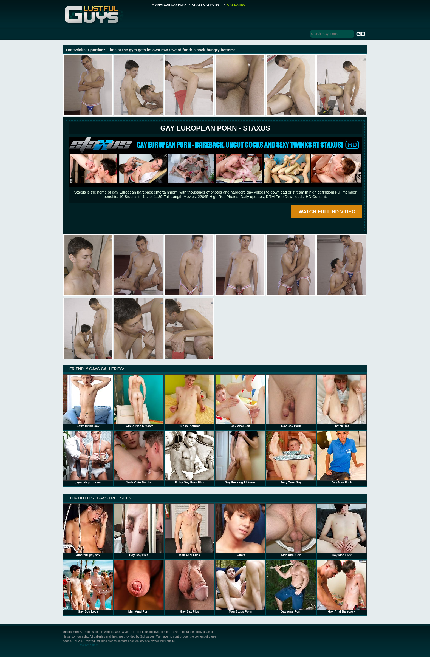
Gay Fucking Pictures (240, 457)
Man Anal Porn (139, 586)
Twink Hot (342, 400)
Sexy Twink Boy (88, 400)
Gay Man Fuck (342, 457)
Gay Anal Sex (240, 400)
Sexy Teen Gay (291, 457)
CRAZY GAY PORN (205, 4)
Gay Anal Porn (291, 586)
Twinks (240, 530)
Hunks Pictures (189, 400)
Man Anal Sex (291, 530)
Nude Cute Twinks (139, 457)
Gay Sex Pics (189, 586)
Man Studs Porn (240, 586)
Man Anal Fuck (189, 530)
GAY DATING (236, 4)
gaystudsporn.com (88, 457)
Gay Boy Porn (291, 400)
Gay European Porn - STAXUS (215, 128)
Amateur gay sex (88, 530)
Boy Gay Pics (139, 530)
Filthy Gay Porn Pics (189, 457)
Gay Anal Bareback (342, 586)
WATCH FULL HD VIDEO (327, 211)
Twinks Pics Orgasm (139, 400)
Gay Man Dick (342, 530)
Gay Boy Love (88, 586)
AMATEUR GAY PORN (171, 4)
